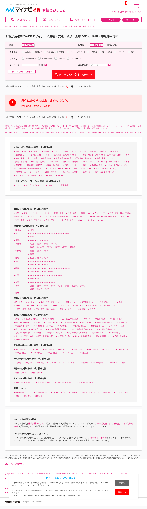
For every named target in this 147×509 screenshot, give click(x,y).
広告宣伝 (86, 172)
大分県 (60, 286)
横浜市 (57, 247)
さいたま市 (40, 247)
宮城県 (46, 233)
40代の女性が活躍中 (64, 383)
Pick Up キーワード (25, 474)
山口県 (60, 275)
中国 (17, 275)
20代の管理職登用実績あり (57, 329)
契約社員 (28, 363)
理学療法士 (34, 151)
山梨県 (39, 251)
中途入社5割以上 (79, 326)
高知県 (53, 282)
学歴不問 (86, 319)
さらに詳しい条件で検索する (22, 72)
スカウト (111, 20)
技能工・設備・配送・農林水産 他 (103, 217)
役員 (123, 363)
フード (55, 306)
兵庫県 (53, 268)
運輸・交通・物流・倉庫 (45, 309)
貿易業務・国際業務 (35, 165)
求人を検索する (24, 20)
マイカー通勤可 (114, 333)
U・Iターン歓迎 (116, 319)
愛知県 (46, 261)
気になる (130, 20)
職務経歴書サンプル (23, 392)
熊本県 (53, 286)
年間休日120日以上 (54, 333)
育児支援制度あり (103, 336)
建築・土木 (85, 213)
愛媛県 (46, 282)
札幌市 (32, 230)
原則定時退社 (86, 322)
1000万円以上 (123, 349)
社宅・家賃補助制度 (45, 336)
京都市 (32, 271)
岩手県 (39, 233)
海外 (17, 293)
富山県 (32, 258)
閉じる (122, 483)
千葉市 (32, 247)
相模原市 (72, 247)
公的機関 (81, 309)
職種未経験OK (21, 373)
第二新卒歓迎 (100, 319)
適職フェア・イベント (90, 392)
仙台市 (32, 236)
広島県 (53, 275)
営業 (17, 151)
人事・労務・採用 (22, 158)
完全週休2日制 (97, 333)
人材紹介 (52, 363)
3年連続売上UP (36, 329)
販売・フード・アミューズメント (36, 213)
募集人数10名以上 (31, 319)
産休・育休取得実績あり (106, 329)
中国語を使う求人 (22, 326)
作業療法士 (115, 151)
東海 (17, 261)
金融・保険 (92, 306)
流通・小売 (43, 306)
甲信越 (18, 251)
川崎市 (64, 247)
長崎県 (46, 286)
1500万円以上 (83, 353)
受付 (47, 155)
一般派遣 (84, 363)
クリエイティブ (79, 217)
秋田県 (53, 233)
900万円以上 (108, 349)
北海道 (18, 230)
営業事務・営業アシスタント (65, 155)
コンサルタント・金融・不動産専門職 (53, 217)
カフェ (18, 185)
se (25, 151)
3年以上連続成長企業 (83, 336)
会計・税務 (53, 162)
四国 (17, 282)
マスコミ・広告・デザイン (72, 306)
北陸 (17, 258)
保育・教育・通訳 (66, 220)
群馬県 (46, 240)
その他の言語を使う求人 (43, 326)
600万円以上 (64, 349)
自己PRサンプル (59, 392)
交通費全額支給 (64, 336)
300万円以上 (20, 349)
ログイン (125, 7)
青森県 (32, 233)
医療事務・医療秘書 (84, 158)
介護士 (83, 151)
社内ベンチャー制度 (116, 326)
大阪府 (46, 268)
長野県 (46, 251)
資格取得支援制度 (22, 340)
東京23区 (49, 247)
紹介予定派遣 (98, 363)
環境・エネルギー (66, 309)
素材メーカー (71, 302)
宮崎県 (67, 286)
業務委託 (40, 363)
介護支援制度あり (121, 336)
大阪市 (39, 271)
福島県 (67, 233)
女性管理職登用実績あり (82, 329)
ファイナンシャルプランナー (65, 151)
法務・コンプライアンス (104, 172)
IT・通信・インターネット (25, 302)
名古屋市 (46, 264)
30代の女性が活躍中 (44, 383)
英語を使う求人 (123, 322)
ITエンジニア (100, 213)
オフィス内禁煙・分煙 (24, 336)
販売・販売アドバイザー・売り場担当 (30, 162)
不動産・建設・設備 (23, 309)
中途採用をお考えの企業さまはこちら (127, 12)
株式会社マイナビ (36, 423)
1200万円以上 (36, 353)
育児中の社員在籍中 (23, 333)
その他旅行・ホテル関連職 (25, 175)
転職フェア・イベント (85, 20)
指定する (29, 45)
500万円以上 (49, 349)
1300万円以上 (52, 353)
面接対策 (27, 396)
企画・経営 (72, 213)
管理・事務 (101, 158)
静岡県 (39, 261)
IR (42, 175)
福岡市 (32, 289)
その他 (92, 309)
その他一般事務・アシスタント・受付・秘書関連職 (101, 155)
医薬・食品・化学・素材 (24, 217)
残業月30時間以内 (70, 322)
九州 (17, 286)
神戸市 (51, 271)
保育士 (103, 151)
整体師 (46, 151)
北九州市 (39, 289)
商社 (120, 302)
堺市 (45, 271)
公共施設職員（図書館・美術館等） (29, 169)
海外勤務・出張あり (104, 322)
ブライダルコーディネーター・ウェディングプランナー (69, 169)
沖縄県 (82, 286)
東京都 (46, 244)
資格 (17, 396)
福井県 (46, 258)
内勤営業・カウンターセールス (27, 172)
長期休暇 (64, 185)
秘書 (35, 158)
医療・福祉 (58, 213)
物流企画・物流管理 (70, 162)
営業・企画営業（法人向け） (107, 169)
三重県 (53, 261)
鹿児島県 (75, 286)
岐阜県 (32, 261)
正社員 (18, 363)
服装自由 (39, 333)
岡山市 (32, 278)
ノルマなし (51, 185)
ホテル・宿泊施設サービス (117, 165)
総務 (127, 155)
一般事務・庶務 (35, 155)
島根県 (39, 275)
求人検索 (10, 474)
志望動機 (73, 392)
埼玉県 (32, 244)
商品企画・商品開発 (70, 172)
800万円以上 (93, 349)
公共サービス (126, 217)
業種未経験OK (36, 373)
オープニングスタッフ (34, 185)
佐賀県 (39, 286)
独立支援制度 (20, 329)
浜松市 (39, 264)
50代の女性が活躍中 (85, 383)
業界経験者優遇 (49, 319)
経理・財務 (46, 158)
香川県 (39, 282)
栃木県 (39, 240)
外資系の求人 (63, 326)
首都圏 (18, 244)
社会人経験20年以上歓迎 (69, 319)
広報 (111, 158)
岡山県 (46, 275)
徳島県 (32, 282)
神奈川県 (54, 244)
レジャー (30, 306)
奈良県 (60, 268)
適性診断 (107, 392)
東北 (17, 233)
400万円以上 (35, 349)
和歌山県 (68, 268)
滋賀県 (32, 268)
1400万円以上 (67, 353)
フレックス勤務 (52, 322)
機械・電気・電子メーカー (51, 302)
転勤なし (37, 322)
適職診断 (38, 396)
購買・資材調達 (53, 165)
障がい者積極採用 (22, 322)
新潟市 (32, 254)
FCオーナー (112, 363)
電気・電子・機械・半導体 (120, 213)
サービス (18, 306)
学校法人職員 (97, 165)
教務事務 (127, 162)
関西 (17, 268)
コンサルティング (108, 306)
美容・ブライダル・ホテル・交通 (42, 220)
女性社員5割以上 (97, 326)
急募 (17, 319)
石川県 (39, 258)
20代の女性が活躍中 (23, 383)
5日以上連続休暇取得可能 (77, 333)
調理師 (93, 151)
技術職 (50, 175)
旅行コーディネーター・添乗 (75, 165)
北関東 (18, 240)
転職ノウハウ (55, 20)
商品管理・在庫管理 (63, 158)
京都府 (39, 268)
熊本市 (47, 289)
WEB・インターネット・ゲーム (90, 220)
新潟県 (32, 251)
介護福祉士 (19, 155)
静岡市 (32, 264)
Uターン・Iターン (123, 392)
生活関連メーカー (107, 302)
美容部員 (18, 165)
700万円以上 (79, 349)
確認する (122, 492)
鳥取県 (32, 275)
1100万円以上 (20, 353)
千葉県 (39, 244)
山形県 (60, 233)
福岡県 (32, 286)
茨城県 (32, 240)
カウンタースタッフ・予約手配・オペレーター (101, 162)
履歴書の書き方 (42, 392)
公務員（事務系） (51, 172)
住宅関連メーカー (88, 302)
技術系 (60, 175)
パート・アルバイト (68, 363)
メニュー (136, 7)
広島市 (39, 278)
